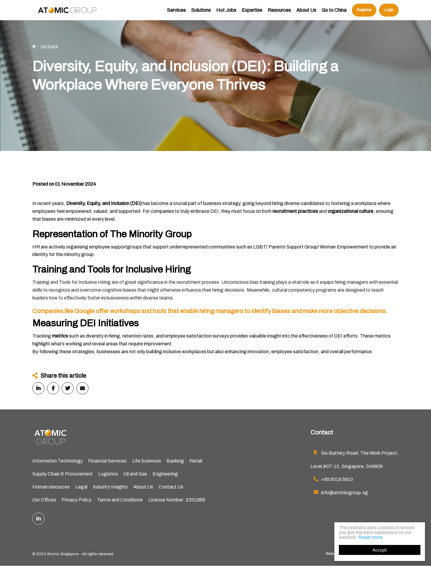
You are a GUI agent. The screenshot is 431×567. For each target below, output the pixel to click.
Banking (175, 461)
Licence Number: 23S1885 (176, 500)
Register (364, 13)
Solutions (201, 13)
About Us (306, 13)
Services (176, 13)
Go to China (334, 13)
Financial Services (107, 461)
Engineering (165, 474)
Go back (49, 46)
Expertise (252, 13)
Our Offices (44, 500)
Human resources (51, 487)
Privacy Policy (77, 500)
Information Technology (57, 461)
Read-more (370, 537)
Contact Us (171, 487)
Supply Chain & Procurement (62, 474)
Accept (379, 550)
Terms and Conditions (120, 500)
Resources (279, 13)
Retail (195, 461)
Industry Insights (110, 487)
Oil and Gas (135, 474)
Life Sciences (146, 461)
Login (389, 13)
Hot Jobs (226, 13)
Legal (81, 487)
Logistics (108, 474)
